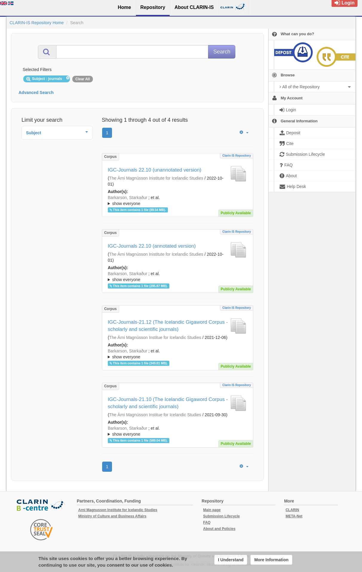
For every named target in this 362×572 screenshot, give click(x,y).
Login (345, 2)
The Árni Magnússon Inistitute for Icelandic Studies (156, 178)
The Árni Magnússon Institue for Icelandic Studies (155, 337)
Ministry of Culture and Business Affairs (112, 516)
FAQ (207, 522)
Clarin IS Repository (236, 155)
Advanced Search (36, 92)
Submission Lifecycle (221, 516)
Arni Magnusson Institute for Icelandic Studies (117, 510)
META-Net (294, 516)
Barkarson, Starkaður (127, 197)
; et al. (177, 200)
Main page (212, 510)
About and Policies (219, 529)
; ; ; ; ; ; (177, 200)
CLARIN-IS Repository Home (37, 22)
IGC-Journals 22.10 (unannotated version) (154, 170)
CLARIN (292, 510)
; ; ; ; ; (177, 354)
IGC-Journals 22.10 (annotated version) (152, 246)
